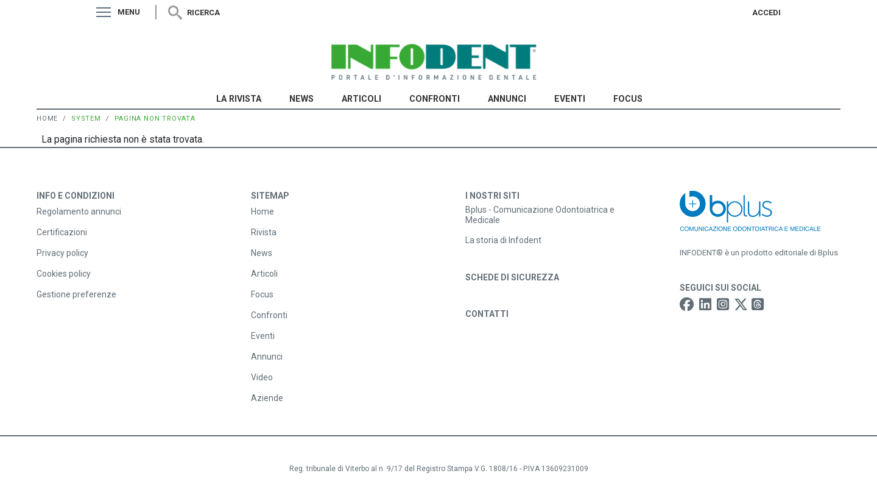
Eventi (569, 99)
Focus (628, 99)
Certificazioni (62, 232)
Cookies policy (64, 274)
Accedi (766, 12)
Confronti (434, 99)
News (301, 99)
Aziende (267, 398)
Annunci (507, 99)
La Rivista (238, 99)
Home (47, 119)
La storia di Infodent (503, 240)
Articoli (361, 99)
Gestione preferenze (76, 294)
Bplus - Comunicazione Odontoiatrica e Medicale (540, 215)
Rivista (263, 232)
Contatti (487, 314)
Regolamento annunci (79, 211)
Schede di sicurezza (512, 277)
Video (262, 377)
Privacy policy (62, 253)
